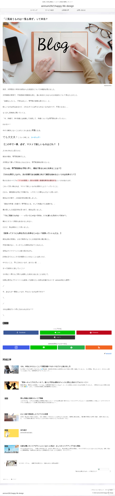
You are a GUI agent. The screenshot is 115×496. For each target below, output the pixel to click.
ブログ (5, 323)
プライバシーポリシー (97, 490)
